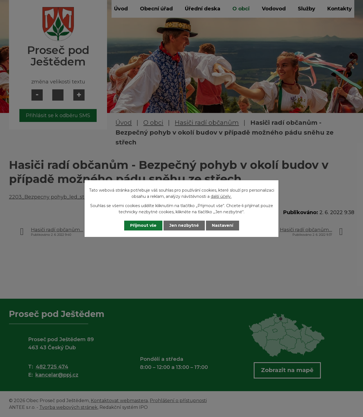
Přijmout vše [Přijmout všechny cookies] (143, 225)
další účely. (221, 196)
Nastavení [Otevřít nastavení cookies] (222, 225)
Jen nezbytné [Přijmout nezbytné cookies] (184, 225)
